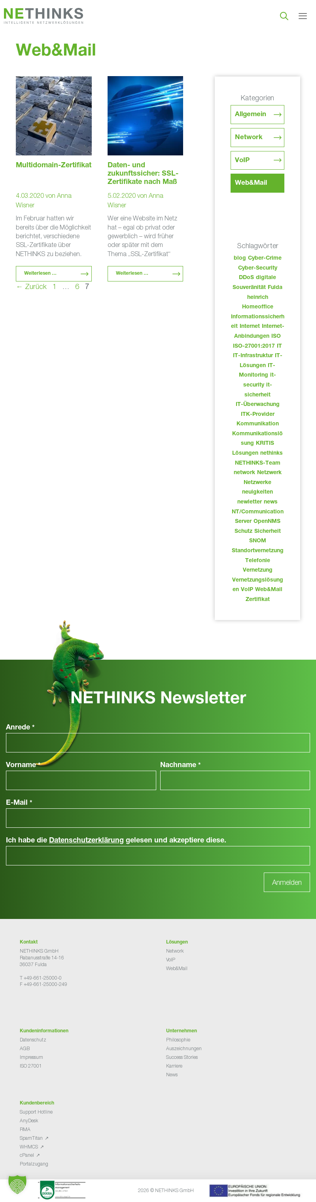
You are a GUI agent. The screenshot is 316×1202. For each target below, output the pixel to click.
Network (249, 137)
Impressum (31, 1057)
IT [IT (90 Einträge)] (279, 346)
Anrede (20, 727)
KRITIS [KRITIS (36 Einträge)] (265, 443)
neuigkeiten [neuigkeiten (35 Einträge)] (257, 492)
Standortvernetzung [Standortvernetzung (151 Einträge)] (258, 551)
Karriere (174, 1066)
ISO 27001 (31, 1066)
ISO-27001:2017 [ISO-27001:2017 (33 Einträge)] (254, 346)
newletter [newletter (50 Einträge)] (249, 502)
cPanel (27, 1155)
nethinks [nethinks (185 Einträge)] (271, 453)
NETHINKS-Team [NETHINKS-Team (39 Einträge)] (257, 463)
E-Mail (19, 803)
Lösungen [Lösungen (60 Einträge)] (245, 453)
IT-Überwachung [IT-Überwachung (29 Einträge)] (258, 405)
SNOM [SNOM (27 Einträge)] (257, 541)
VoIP (242, 160)
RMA (25, 1129)
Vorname (23, 765)
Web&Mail (251, 183)
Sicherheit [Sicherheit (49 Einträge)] (267, 531)
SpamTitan (31, 1138)
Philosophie (178, 1040)
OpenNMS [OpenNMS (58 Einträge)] (267, 521)
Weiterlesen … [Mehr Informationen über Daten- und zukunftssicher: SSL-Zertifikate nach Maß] (132, 273)
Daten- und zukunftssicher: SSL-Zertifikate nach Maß (143, 174)
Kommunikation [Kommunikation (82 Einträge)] (258, 424)
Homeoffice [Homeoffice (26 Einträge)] (257, 307)
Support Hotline (36, 1112)
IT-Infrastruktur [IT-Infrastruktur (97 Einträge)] (253, 356)
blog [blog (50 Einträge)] (240, 258)
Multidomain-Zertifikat (53, 165)
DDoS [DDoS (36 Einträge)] (246, 278)
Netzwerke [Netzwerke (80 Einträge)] (257, 483)
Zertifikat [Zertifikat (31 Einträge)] (258, 600)
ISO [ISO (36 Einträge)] (276, 336)
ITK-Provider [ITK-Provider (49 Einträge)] (257, 414)
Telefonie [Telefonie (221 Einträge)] (257, 561)
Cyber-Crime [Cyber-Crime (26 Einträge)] (265, 258)
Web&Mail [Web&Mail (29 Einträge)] (268, 590)
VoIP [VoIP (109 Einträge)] (247, 590)
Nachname (180, 765)
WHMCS (29, 1147)
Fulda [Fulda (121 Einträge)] (275, 288)
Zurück (31, 286)
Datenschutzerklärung (86, 840)
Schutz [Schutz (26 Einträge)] (243, 531)
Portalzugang (34, 1164)
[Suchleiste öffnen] (284, 16)
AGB (25, 1048)
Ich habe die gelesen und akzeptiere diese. (116, 840)
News (172, 1075)
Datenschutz (33, 1040)
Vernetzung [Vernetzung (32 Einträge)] (257, 570)
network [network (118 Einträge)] (244, 473)
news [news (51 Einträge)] (271, 502)
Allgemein (250, 114)
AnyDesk (29, 1121)
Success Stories (182, 1057)
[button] (17, 1184)
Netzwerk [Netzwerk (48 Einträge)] (269, 473)
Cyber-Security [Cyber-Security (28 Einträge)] (257, 268)
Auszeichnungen (184, 1048)
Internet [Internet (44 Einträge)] (250, 326)
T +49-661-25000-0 (41, 978)
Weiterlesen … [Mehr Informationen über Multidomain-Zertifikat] (40, 273)
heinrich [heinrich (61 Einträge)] (257, 297)
